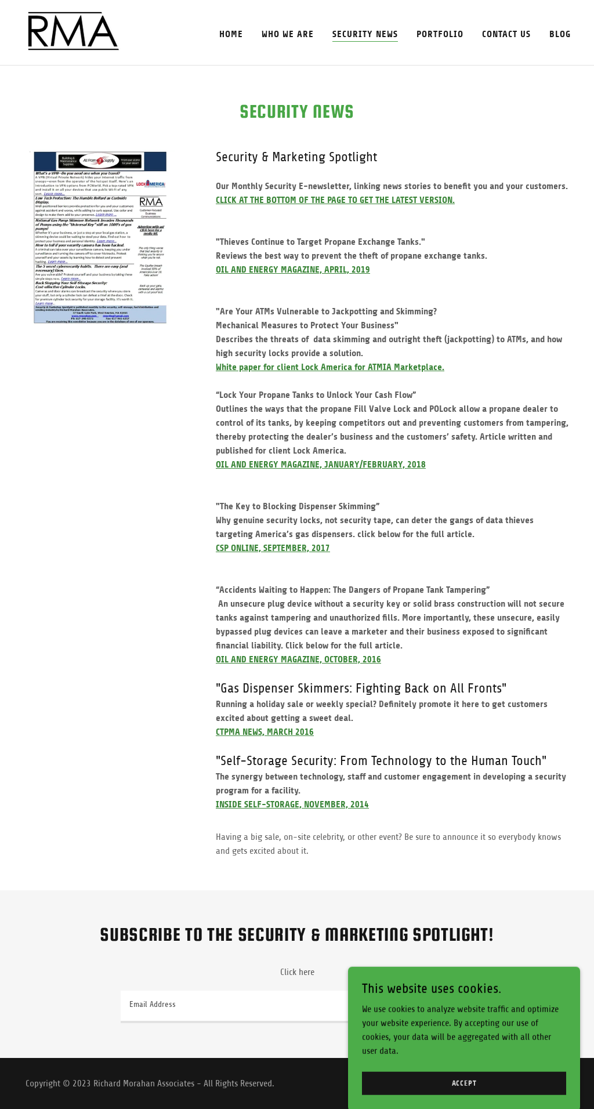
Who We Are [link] (288, 33)
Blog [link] (560, 33)
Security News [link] (365, 33)
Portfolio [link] (439, 33)
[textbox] (257, 1007)
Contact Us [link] (506, 33)
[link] (74, 32)
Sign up (440, 1007)
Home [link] (231, 33)
